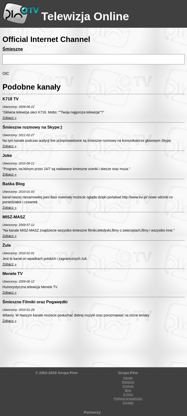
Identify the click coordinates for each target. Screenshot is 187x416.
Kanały (128, 378)
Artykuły (128, 386)
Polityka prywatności (128, 398)
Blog (128, 390)
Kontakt (128, 403)
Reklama (128, 382)
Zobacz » (9, 118)
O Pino (128, 394)
